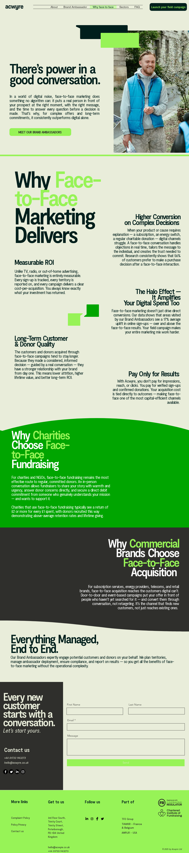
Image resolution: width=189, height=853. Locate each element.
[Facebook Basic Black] (97, 819)
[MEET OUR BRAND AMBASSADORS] (40, 132)
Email (70, 720)
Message (72, 735)
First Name (73, 704)
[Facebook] (5, 771)
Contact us (17, 831)
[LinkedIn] (17, 771)
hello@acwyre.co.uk (16, 762)
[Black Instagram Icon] (92, 819)
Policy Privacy (18, 824)
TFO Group (127, 819)
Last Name (135, 704)
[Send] (126, 762)
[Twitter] (11, 771)
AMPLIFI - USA (129, 832)
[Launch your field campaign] (168, 7)
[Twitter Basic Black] (102, 819)
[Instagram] (22, 771)
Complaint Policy (20, 817)
